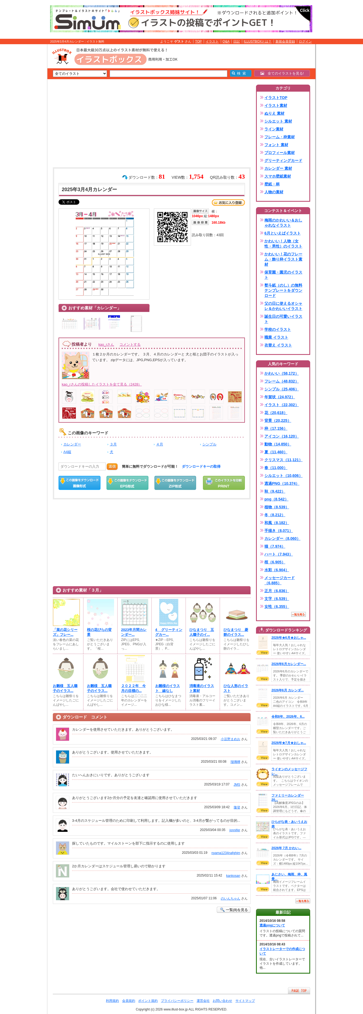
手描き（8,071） (278, 530)
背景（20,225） (277, 420)
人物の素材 (273, 192)
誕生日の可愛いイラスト (283, 319)
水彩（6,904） (276, 570)
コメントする (130, 344)
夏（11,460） (275, 452)
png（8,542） (276, 499)
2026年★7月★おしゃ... (288, 743)
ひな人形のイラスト (235, 688)
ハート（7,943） (278, 554)
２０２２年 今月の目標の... (133, 688)
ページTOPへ (299, 990)
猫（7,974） (274, 546)
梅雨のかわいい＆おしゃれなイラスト (283, 222)
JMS (237, 785)
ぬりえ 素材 (274, 113)
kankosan (233, 876)
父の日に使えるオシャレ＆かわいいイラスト (283, 306)
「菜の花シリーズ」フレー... (65, 632)
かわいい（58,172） (281, 373)
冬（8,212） (274, 515)
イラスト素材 (275, 105)
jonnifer (234, 830)
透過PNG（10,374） (281, 483)
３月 (113, 444)
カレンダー (72, 444)
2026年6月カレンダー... (288, 664)
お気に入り (228, 202)
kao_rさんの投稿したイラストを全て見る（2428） (102, 384)
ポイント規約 (148, 1001)
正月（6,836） (276, 591)
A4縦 (67, 452)
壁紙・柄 (272, 184)
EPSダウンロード (127, 483)
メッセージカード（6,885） (279, 580)
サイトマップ (245, 1001)
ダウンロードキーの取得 (201, 466)
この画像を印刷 (224, 483)
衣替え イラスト (278, 345)
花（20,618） (275, 412)
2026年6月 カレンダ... (287, 690)
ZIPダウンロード (175, 483)
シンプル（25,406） (281, 389)
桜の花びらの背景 (99, 632)
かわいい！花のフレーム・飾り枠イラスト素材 (283, 259)
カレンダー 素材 (278, 168)
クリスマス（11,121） (283, 460)
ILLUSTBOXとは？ (257, 41)
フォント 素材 (276, 145)
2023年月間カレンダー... (134, 632)
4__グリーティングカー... (168, 632)
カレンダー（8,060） (282, 538)
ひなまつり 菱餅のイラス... (235, 632)
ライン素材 (273, 129)
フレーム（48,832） (281, 381)
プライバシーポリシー (177, 1001)
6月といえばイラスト (282, 233)
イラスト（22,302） (281, 405)
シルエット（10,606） (283, 475)
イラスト (212, 41)
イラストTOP (275, 97)
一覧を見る (298, 614)
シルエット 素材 (278, 121)
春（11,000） (275, 468)
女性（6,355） (276, 606)
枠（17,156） (275, 428)
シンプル (209, 444)
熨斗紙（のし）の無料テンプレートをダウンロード (283, 290)
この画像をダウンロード (80, 483)
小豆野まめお (230, 739)
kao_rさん (106, 344)
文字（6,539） (276, 598)
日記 (236, 41)
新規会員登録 (285, 41)
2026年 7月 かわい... (286, 848)
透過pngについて (272, 925)
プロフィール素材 (279, 152)
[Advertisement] (21, 128)
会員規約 (128, 1001)
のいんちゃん (230, 898)
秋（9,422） (274, 491)
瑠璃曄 (235, 762)
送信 (112, 466)
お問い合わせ (222, 1001)
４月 (159, 444)
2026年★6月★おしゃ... (288, 638)
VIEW (263, 652)
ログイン (305, 41)
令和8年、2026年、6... (287, 716)
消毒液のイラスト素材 (201, 688)
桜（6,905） (274, 562)
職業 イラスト (276, 337)
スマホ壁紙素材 (277, 176)
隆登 (237, 807)
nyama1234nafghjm (226, 853)
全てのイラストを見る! (282, 73)
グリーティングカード (283, 160)
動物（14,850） (277, 444)
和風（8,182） (276, 523)
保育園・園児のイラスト (283, 275)
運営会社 (203, 1001)
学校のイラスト (277, 329)
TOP (198, 41)
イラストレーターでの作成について (282, 951)
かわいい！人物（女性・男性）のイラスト (283, 243)
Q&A (226, 41)
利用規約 (112, 1001)
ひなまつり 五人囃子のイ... (201, 632)
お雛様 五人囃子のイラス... (65, 688)
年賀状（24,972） (279, 397)
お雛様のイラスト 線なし (167, 688)
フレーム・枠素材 (279, 137)
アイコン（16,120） (281, 436)
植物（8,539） (276, 507)
